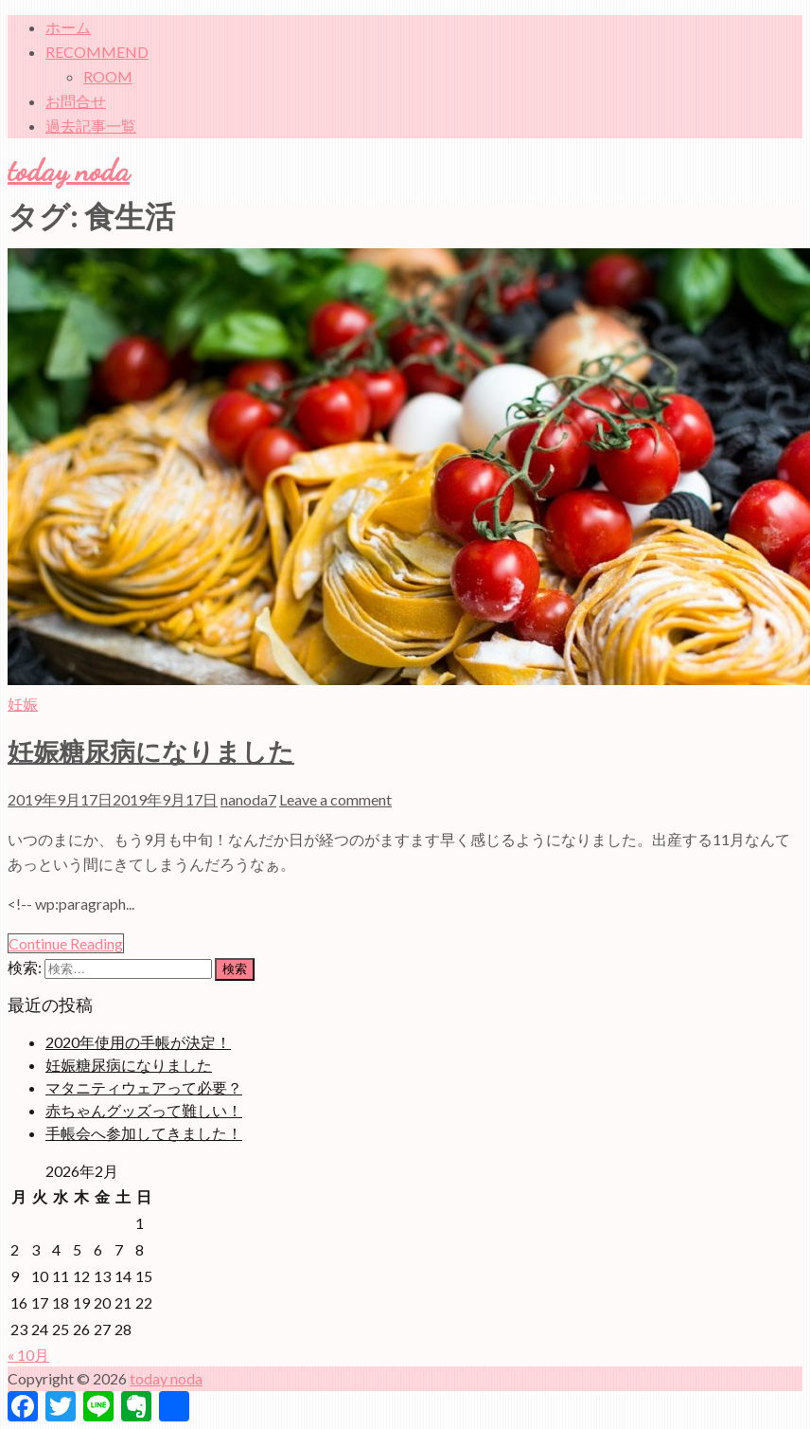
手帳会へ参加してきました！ (143, 1133)
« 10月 (28, 1355)
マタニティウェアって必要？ (143, 1087)
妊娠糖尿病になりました (151, 752)
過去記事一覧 (90, 126)
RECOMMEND (97, 52)
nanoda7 (248, 799)
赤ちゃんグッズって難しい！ (143, 1110)
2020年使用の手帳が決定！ (138, 1042)
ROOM (107, 76)
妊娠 (23, 704)
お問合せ (75, 101)
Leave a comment (335, 799)
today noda (69, 171)
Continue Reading (66, 943)
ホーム (68, 27)
